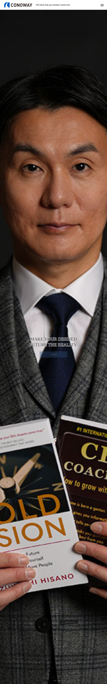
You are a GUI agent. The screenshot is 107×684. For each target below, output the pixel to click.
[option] (53, 55)
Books (75, 653)
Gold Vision (42, 653)
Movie (75, 656)
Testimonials (7, 659)
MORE (53, 542)
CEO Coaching (8, 653)
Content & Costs (8, 662)
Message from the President (84, 662)
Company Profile (79, 659)
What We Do (78, 667)
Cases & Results (44, 659)
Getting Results (8, 656)
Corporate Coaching (46, 656)
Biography (77, 664)
